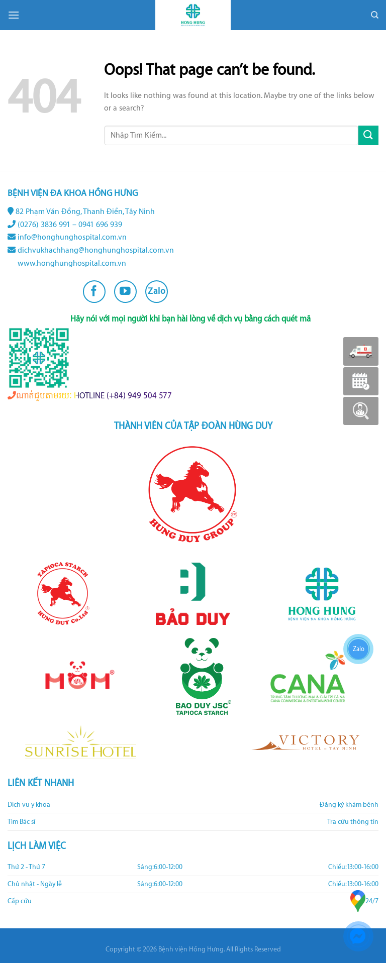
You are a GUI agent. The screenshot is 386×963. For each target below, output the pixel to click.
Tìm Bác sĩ (21, 822)
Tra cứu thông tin (352, 822)
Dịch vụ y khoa (29, 805)
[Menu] (14, 15)
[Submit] (368, 135)
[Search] (374, 15)
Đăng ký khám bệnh (349, 805)
